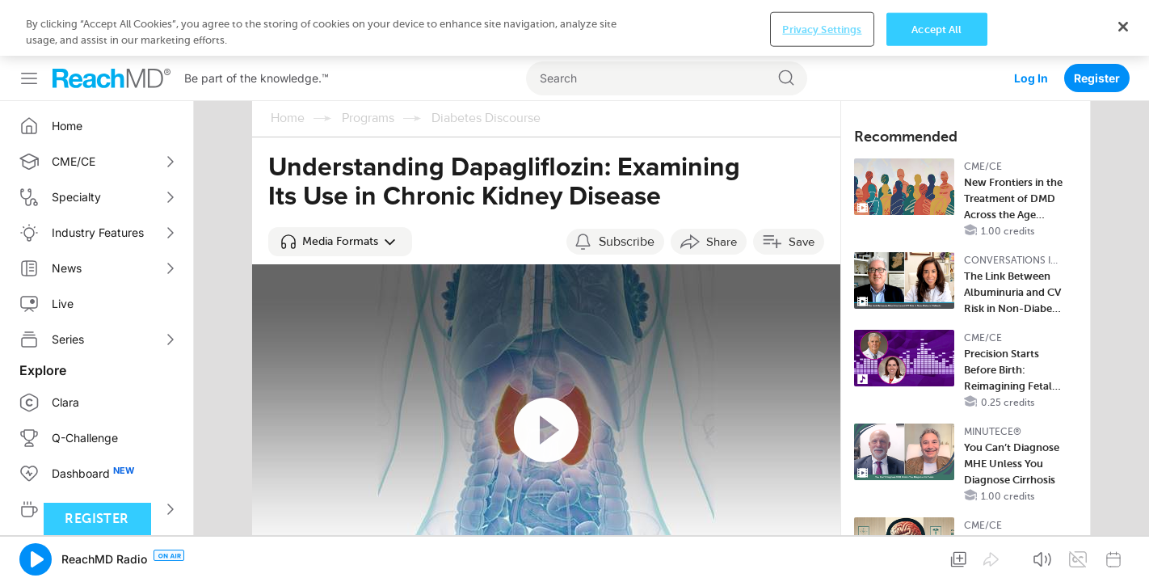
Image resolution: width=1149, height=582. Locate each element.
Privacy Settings (821, 555)
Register (1097, 22)
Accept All (936, 555)
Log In (1031, 22)
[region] (574, 554)
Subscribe (626, 186)
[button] (340, 185)
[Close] (1123, 552)
